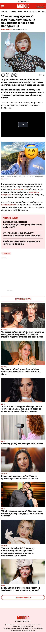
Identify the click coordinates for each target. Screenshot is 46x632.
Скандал (13, 11)
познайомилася (8, 204)
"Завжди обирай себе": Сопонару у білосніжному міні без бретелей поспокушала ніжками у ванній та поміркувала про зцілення (18, 552)
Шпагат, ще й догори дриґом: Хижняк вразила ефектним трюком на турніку (19, 477)
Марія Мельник (7, 29)
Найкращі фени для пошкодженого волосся (22, 443)
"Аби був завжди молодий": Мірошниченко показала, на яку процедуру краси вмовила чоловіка (22, 513)
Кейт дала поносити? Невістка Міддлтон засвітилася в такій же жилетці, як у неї (20, 589)
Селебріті (4, 11)
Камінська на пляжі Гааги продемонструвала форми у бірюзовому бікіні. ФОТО (22, 224)
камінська (6, 253)
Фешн (20, 11)
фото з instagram (5, 178)
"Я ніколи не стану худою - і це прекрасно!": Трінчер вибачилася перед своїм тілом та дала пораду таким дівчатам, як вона (22, 409)
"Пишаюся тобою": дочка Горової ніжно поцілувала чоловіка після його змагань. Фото (20, 371)
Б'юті (26, 11)
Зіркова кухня (34, 11)
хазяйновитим (20, 189)
